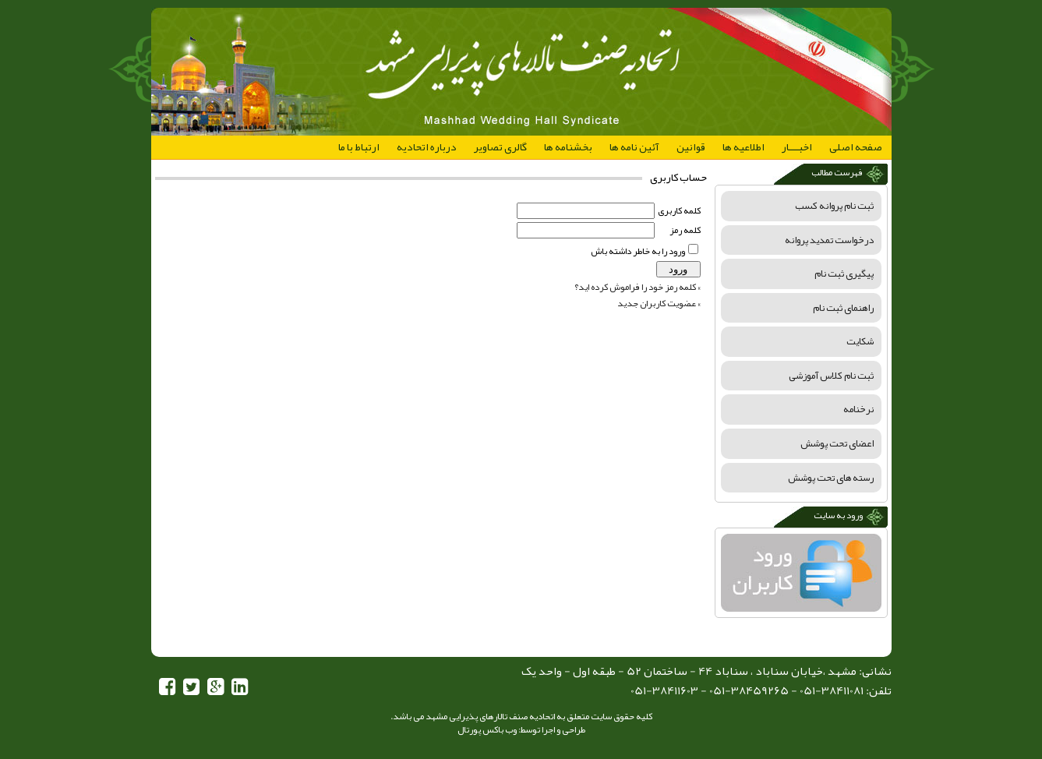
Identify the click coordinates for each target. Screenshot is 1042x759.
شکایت (860, 341)
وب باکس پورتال (487, 729)
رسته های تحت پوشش (831, 478)
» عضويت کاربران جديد (659, 303)
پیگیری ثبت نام (844, 273)
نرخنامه (858, 409)
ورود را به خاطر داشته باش (638, 251)
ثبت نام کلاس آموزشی (831, 375)
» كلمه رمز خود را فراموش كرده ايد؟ (637, 286)
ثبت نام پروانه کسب (834, 206)
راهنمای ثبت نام (843, 308)
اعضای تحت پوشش (837, 443)
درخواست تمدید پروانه (829, 240)
